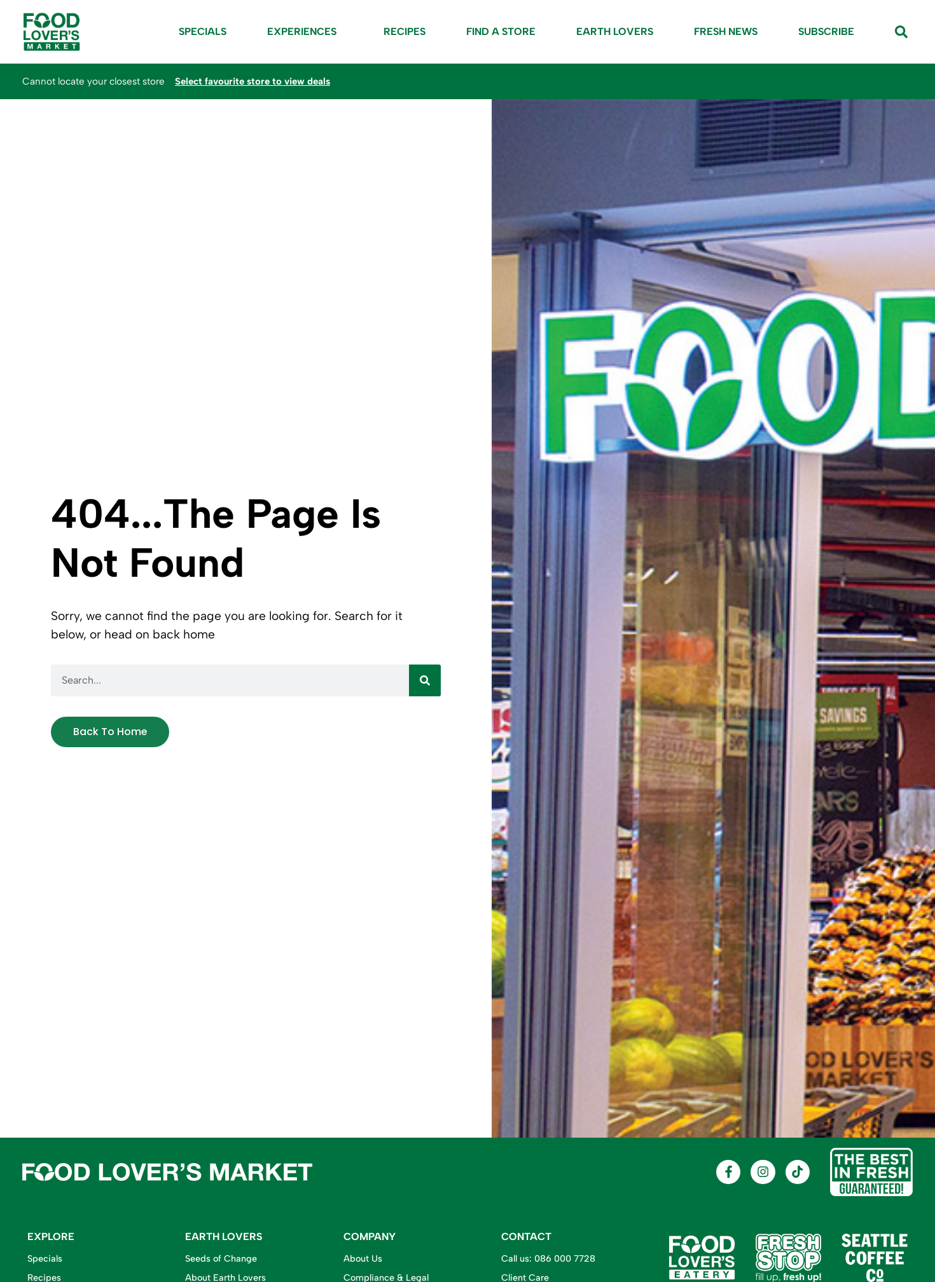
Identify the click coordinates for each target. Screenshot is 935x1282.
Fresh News (726, 31)
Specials (202, 31)
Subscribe (826, 31)
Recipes (405, 31)
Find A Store (501, 31)
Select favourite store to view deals (255, 81)
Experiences (305, 31)
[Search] (425, 680)
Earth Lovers (614, 31)
